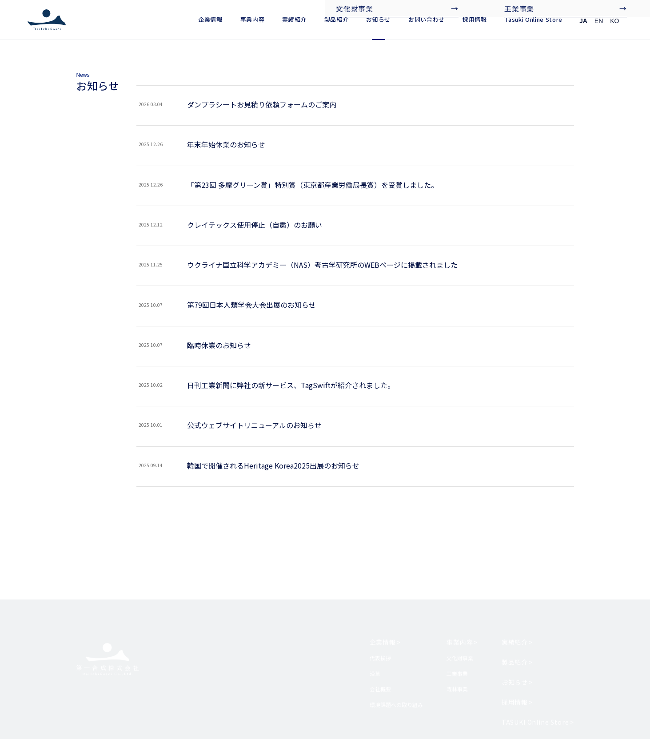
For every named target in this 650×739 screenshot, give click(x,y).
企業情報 (210, 19)
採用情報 (475, 19)
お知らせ (378, 19)
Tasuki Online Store (533, 19)
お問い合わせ (426, 19)
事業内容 (252, 19)
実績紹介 (294, 19)
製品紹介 (336, 19)
